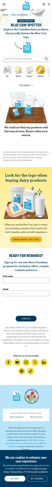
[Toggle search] (49, 4)
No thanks (37, 478)
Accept (15, 478)
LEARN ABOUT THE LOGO (26, 239)
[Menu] (4, 4)
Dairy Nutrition (17, 416)
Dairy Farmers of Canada (26, 5)
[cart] (44, 4)
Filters (24, 85)
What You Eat (36, 416)
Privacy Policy (16, 471)
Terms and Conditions (37, 471)
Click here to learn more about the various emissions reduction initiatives (26, 443)
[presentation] (26, 306)
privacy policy (33, 342)
